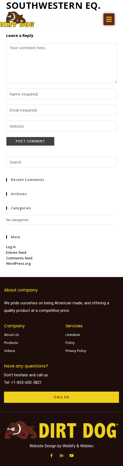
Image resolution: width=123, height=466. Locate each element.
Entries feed (16, 252)
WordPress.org (18, 263)
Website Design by (46, 446)
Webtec (87, 446)
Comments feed (19, 258)
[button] (108, 19)
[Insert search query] (61, 162)
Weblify (69, 446)
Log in (11, 246)
